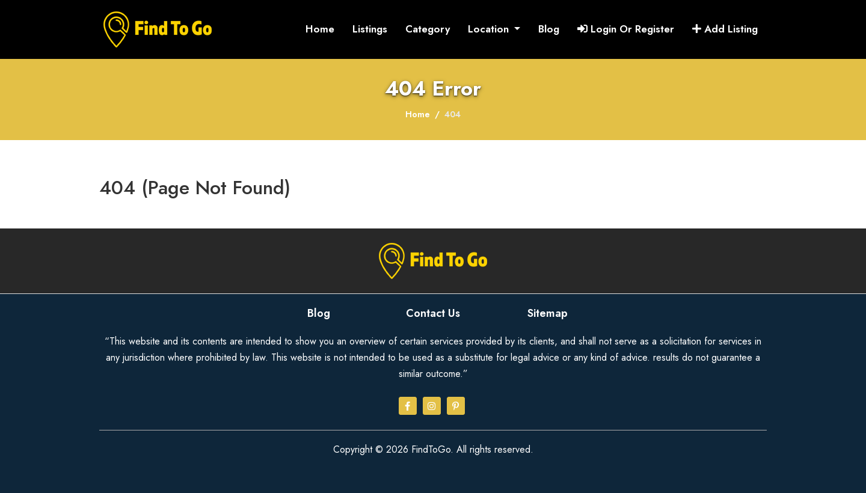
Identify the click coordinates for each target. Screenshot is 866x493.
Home (320, 29)
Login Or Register (625, 29)
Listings (369, 29)
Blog (548, 29)
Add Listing (725, 29)
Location (490, 29)
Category (427, 29)
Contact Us (433, 313)
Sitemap (547, 313)
